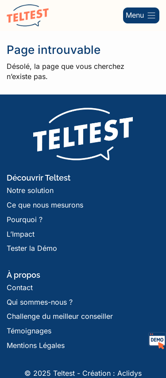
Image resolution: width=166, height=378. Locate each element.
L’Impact (21, 234)
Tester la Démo (32, 248)
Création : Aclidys (112, 373)
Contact (20, 287)
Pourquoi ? (24, 219)
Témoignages (29, 330)
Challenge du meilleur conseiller (60, 316)
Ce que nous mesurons (45, 204)
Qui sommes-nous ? (40, 302)
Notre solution (30, 190)
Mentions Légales (36, 345)
